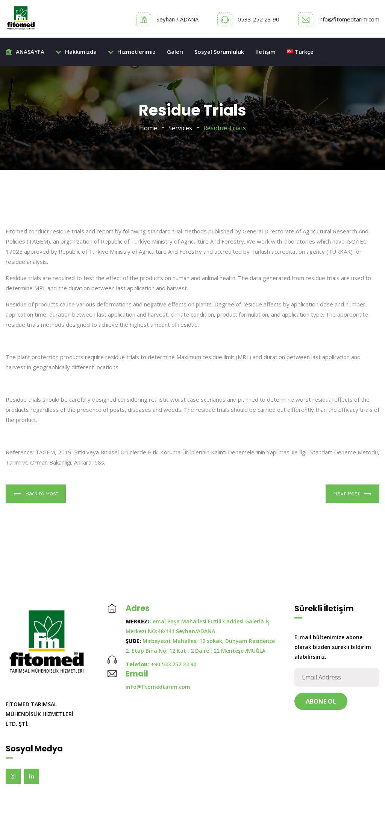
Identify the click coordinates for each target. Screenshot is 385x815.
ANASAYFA (25, 51)
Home (148, 127)
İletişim (265, 51)
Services (180, 127)
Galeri (175, 51)
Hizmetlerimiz (132, 51)
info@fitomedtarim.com (348, 19)
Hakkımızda (76, 51)
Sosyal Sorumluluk (219, 51)
